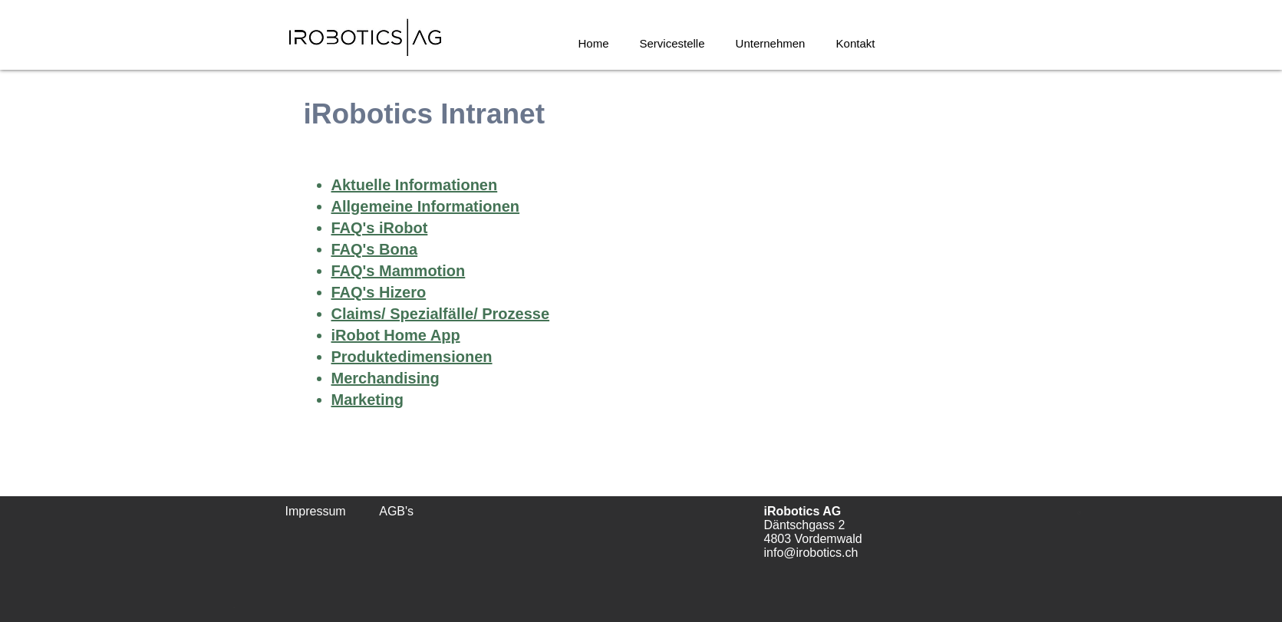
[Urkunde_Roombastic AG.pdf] (1079, 514)
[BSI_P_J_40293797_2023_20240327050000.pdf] (234, 604)
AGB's (396, 511)
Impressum (315, 511)
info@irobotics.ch (811, 552)
